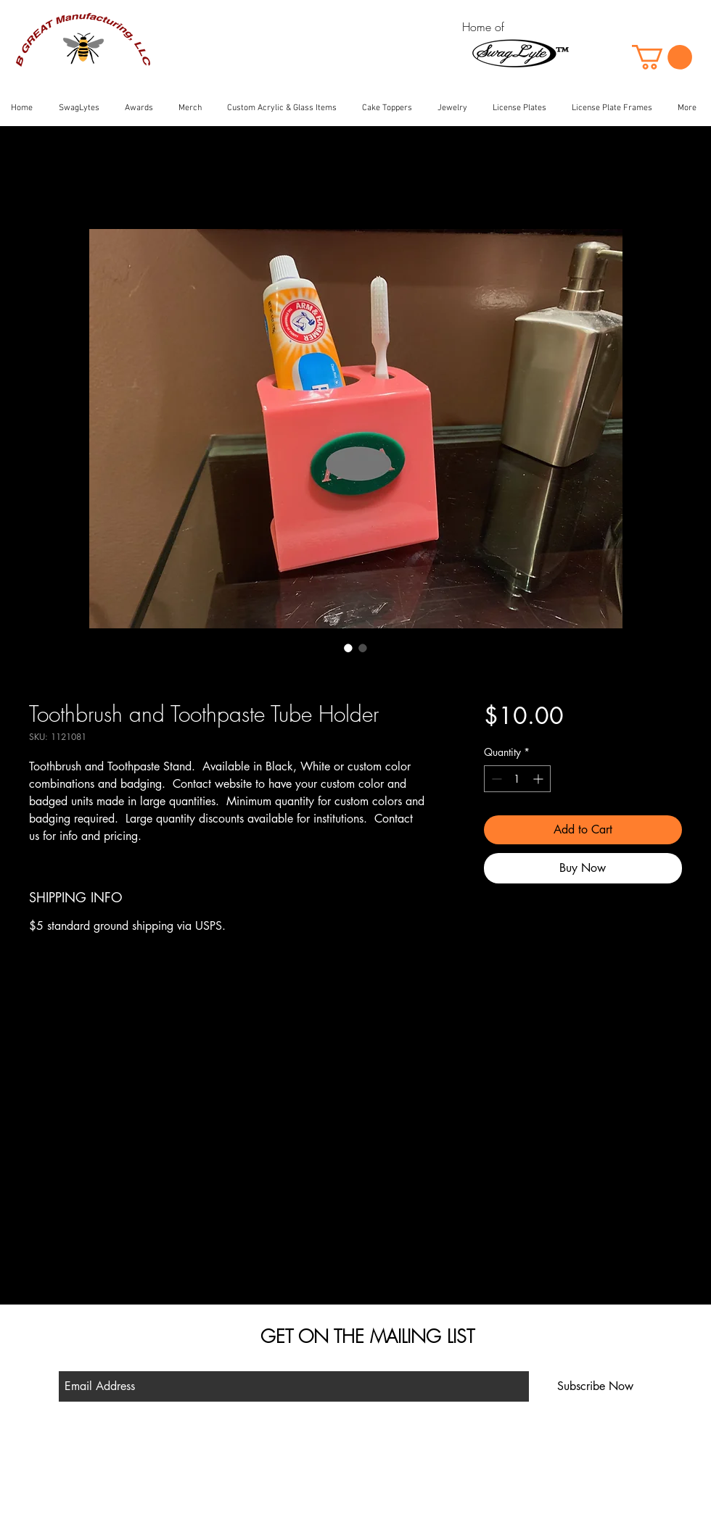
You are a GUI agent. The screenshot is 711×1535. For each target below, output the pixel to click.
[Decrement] (495, 778)
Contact (220, 1492)
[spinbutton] (517, 778)
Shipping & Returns (243, 1471)
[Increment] (539, 778)
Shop (215, 1451)
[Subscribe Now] (595, 1386)
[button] (662, 57)
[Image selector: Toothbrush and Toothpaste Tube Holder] (348, 648)
